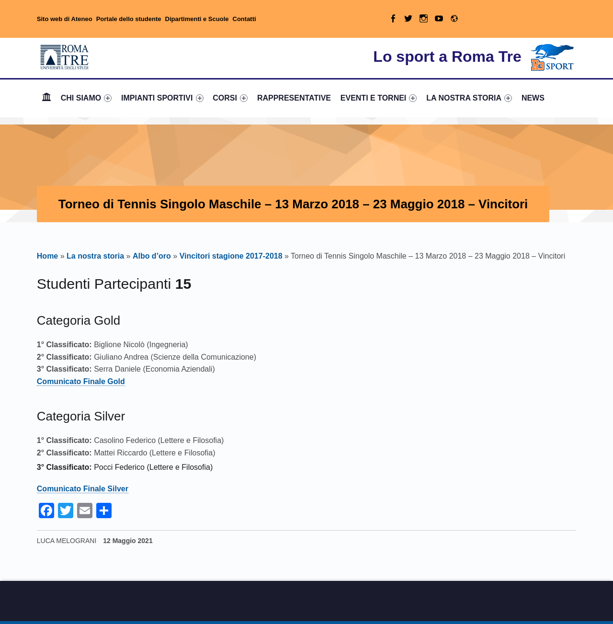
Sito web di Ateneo (64, 19)
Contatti (244, 19)
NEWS (533, 98)
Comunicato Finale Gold (81, 381)
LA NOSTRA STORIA (469, 98)
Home (46, 98)
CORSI (230, 98)
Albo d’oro (152, 256)
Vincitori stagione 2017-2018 (231, 256)
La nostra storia (95, 256)
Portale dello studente (128, 19)
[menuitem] (46, 98)
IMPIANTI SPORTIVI (162, 98)
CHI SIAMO (86, 98)
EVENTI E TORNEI (379, 98)
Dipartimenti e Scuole (197, 19)
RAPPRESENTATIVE (294, 98)
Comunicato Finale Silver (82, 489)
